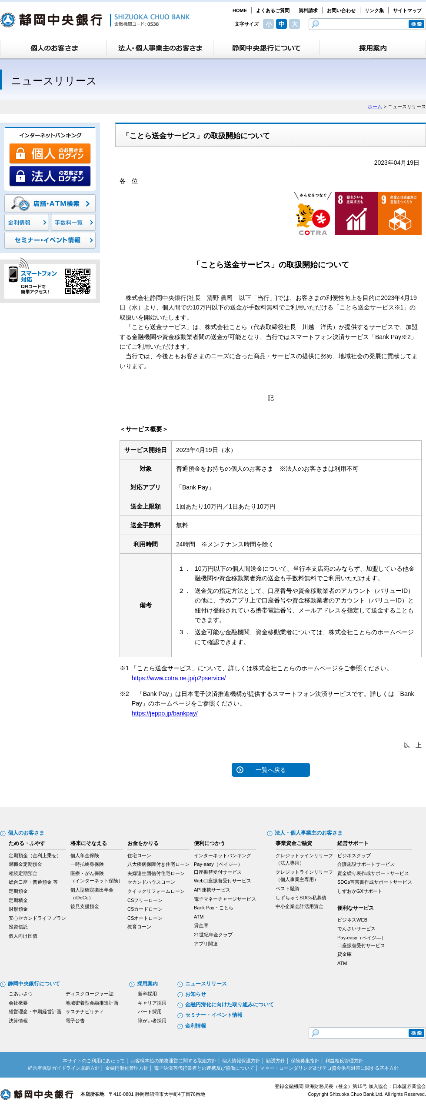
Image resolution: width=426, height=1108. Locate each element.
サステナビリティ (85, 1011)
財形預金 (18, 909)
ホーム (375, 106)
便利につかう (209, 843)
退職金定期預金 (25, 864)
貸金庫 (201, 925)
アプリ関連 (206, 943)
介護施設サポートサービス (366, 864)
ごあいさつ (21, 993)
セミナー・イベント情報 (214, 1015)
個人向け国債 (23, 935)
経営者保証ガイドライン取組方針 (64, 1068)
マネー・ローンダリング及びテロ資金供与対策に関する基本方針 (329, 1068)
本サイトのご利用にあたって (94, 1060)
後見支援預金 (84, 906)
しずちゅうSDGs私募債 (301, 897)
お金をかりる (143, 843)
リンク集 (374, 10)
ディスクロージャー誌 (89, 993)
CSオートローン (145, 918)
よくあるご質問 (273, 10)
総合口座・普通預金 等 (33, 882)
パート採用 (150, 1011)
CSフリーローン (145, 900)
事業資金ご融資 (294, 843)
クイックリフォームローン (156, 891)
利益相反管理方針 (344, 1060)
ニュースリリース (206, 984)
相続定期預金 (23, 873)
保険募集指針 (305, 1060)
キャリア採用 (152, 1002)
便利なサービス (355, 908)
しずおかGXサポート (360, 891)
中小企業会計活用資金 (299, 906)
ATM (198, 916)
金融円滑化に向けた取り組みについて (229, 1005)
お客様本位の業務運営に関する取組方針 (173, 1060)
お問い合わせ (341, 10)
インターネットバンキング (222, 855)
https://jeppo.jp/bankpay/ (165, 713)
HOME (240, 10)
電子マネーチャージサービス (225, 899)
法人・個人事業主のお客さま (309, 833)
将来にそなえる (88, 843)
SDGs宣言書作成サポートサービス (374, 882)
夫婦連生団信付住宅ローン (156, 873)
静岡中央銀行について (34, 984)
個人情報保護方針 (241, 1060)
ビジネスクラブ (354, 855)
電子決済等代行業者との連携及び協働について (204, 1068)
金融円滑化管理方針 (126, 1068)
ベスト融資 (288, 888)
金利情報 (195, 1026)
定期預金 (18, 891)
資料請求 (308, 10)
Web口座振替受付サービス (222, 880)
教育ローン (139, 926)
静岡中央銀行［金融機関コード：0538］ (95, 20)
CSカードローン (145, 909)
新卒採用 (147, 993)
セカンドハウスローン (151, 882)
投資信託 (18, 926)
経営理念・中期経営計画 (35, 1011)
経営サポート (353, 843)
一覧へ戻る (271, 769)
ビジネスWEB (352, 919)
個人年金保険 (84, 855)
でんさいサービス (356, 928)
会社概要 (18, 1002)
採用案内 (147, 984)
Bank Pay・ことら (213, 907)
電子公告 (75, 1020)
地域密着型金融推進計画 (92, 1002)
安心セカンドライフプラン (37, 918)
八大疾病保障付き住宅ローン (158, 864)
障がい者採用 (152, 1020)
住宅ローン (139, 855)
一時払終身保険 (87, 864)
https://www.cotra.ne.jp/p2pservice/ (179, 678)
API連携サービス (212, 889)
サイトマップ (407, 10)
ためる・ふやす (27, 843)
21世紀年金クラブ (213, 934)
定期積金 (18, 900)
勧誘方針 (275, 1060)
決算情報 (18, 1020)
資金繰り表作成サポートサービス (373, 873)
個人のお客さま (26, 833)
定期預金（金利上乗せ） (35, 855)
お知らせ (195, 994)
